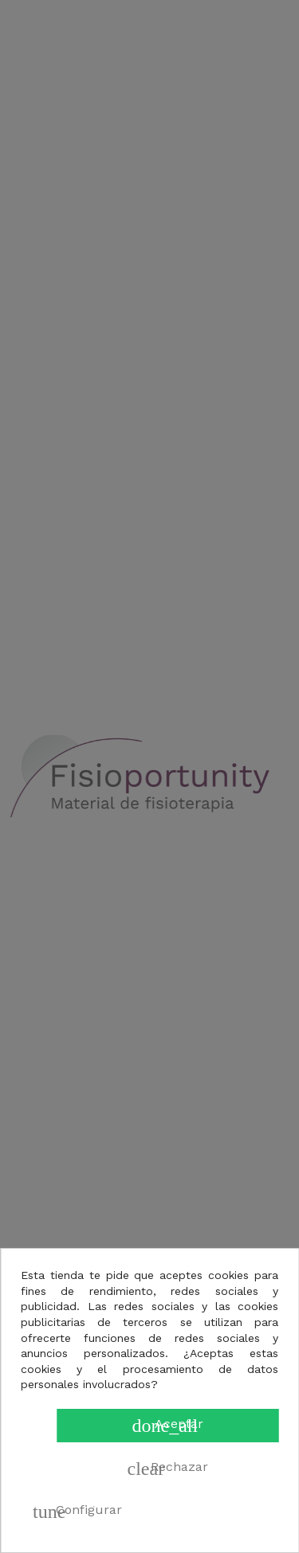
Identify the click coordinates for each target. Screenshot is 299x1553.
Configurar (77, 1511)
